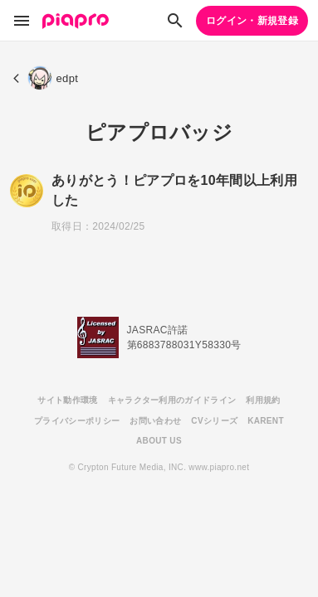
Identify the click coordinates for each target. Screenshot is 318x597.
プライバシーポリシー (77, 420)
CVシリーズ (214, 420)
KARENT (265, 420)
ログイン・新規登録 (252, 21)
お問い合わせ (155, 420)
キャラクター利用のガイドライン (172, 400)
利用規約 (263, 400)
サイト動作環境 (67, 400)
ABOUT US (159, 440)
